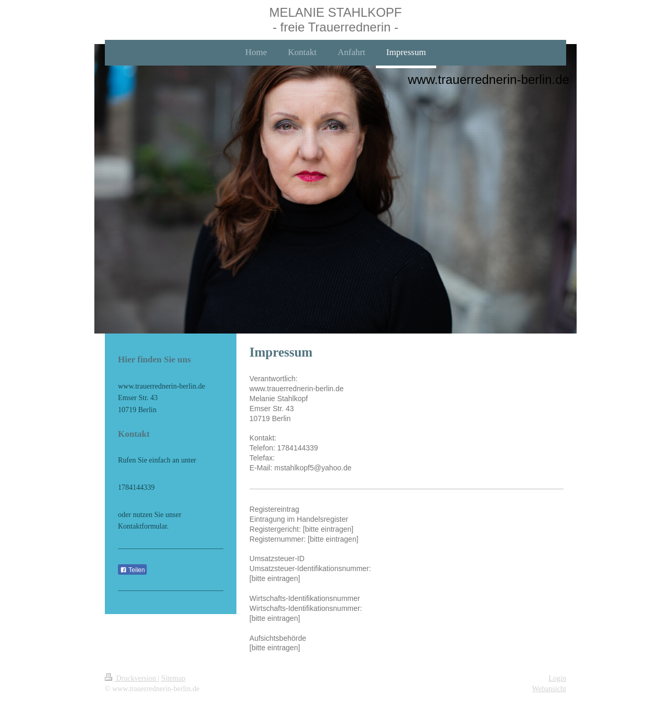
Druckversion (131, 678)
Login (557, 678)
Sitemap (173, 678)
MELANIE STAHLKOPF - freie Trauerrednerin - (335, 19)
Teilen (132, 570)
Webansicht (549, 689)
